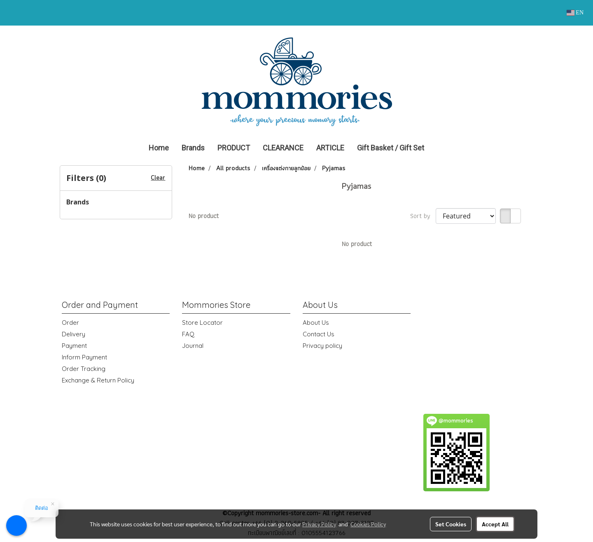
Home (159, 147)
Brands (193, 147)
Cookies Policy (368, 524)
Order (70, 322)
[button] (442, 148)
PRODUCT (233, 147)
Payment (74, 346)
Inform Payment (84, 357)
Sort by (423, 216)
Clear (158, 178)
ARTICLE (330, 147)
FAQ (188, 334)
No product (204, 216)
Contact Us (318, 334)
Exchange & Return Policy (98, 380)
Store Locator (202, 322)
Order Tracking (83, 369)
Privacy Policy (319, 524)
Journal (192, 346)
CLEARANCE (283, 147)
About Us (316, 322)
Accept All (495, 524)
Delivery (73, 334)
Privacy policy (322, 346)
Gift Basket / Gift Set (390, 147)
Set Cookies (450, 524)
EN (575, 12)
